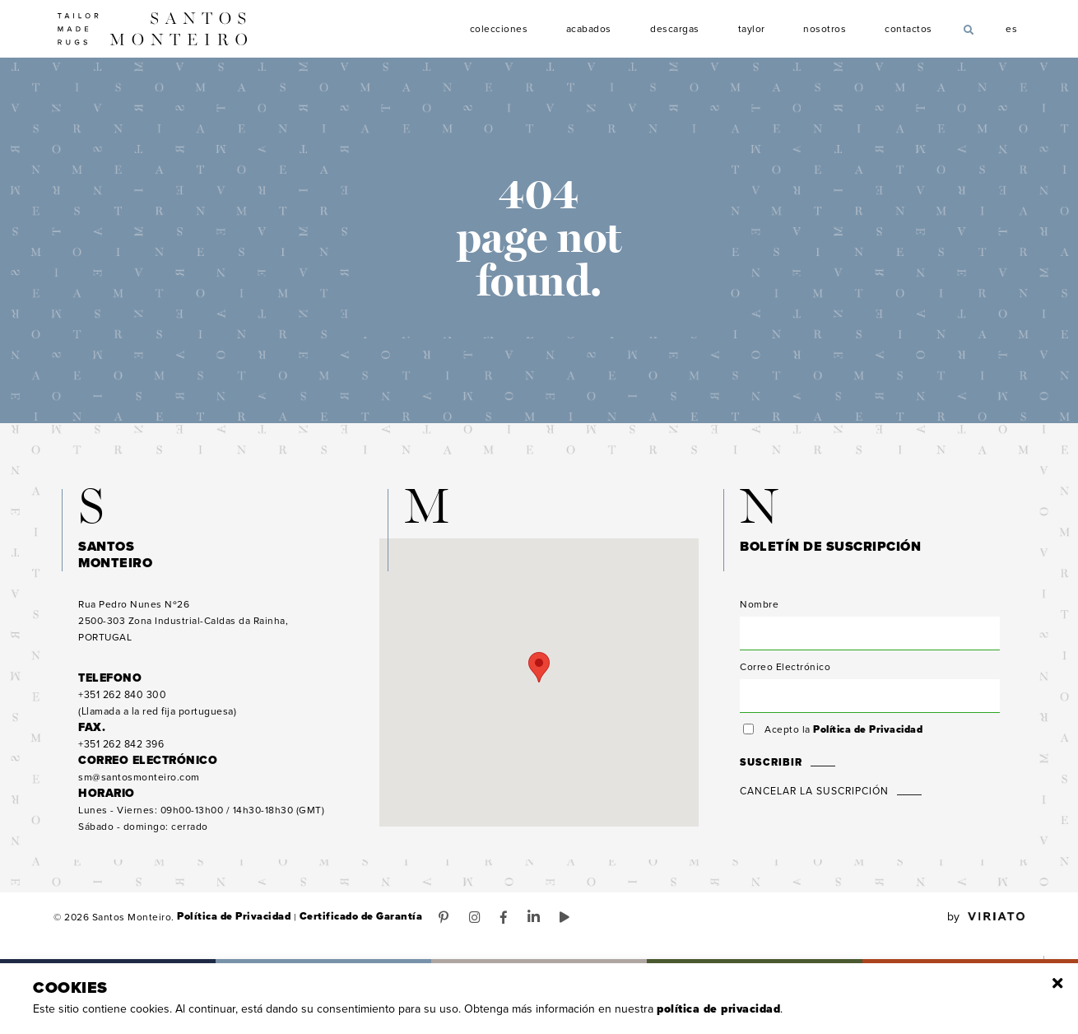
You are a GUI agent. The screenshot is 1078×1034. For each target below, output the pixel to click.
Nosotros (825, 29)
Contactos (908, 29)
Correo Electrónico (785, 672)
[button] (539, 672)
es (1012, 27)
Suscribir (769, 767)
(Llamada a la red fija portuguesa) (157, 708)
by (986, 922)
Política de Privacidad (867, 734)
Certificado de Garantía (354, 922)
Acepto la (843, 734)
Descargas (675, 29)
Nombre (759, 609)
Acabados (589, 29)
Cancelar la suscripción (814, 796)
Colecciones (499, 29)
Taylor (752, 29)
